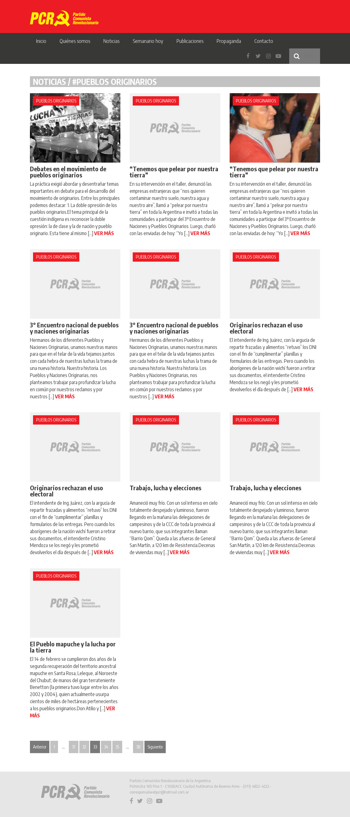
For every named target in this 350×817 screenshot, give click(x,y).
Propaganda (229, 40)
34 (106, 746)
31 (73, 746)
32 (84, 746)
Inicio (41, 40)
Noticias (111, 40)
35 (117, 746)
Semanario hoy (148, 40)
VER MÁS (104, 233)
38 (138, 746)
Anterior (39, 746)
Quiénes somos (75, 40)
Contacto (263, 40)
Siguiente (155, 746)
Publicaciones (190, 40)
